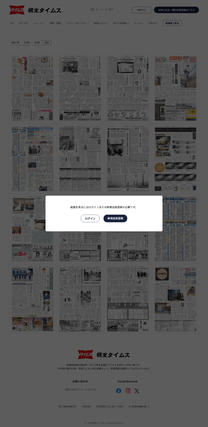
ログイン (90, 218)
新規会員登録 (115, 218)
